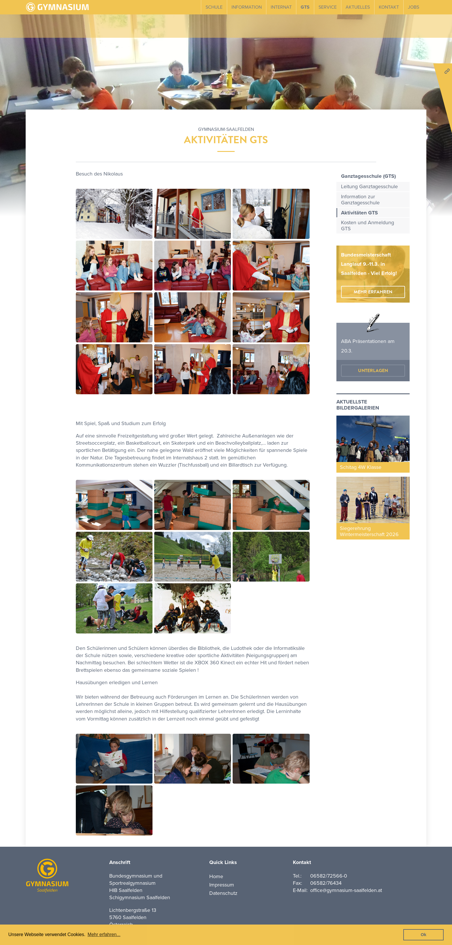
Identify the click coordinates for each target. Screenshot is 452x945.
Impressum (221, 885)
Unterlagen (373, 370)
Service (328, 7)
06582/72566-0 (328, 876)
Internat (281, 7)
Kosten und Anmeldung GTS (367, 225)
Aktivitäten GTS (359, 213)
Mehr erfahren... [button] (104, 934)
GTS (305, 7)
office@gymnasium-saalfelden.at (346, 890)
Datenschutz (223, 893)
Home (216, 876)
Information (246, 7)
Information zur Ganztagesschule (360, 199)
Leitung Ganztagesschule (369, 186)
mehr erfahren (373, 291)
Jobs (413, 7)
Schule (214, 7)
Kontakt (389, 7)
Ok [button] (423, 934)
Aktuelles (358, 7)
